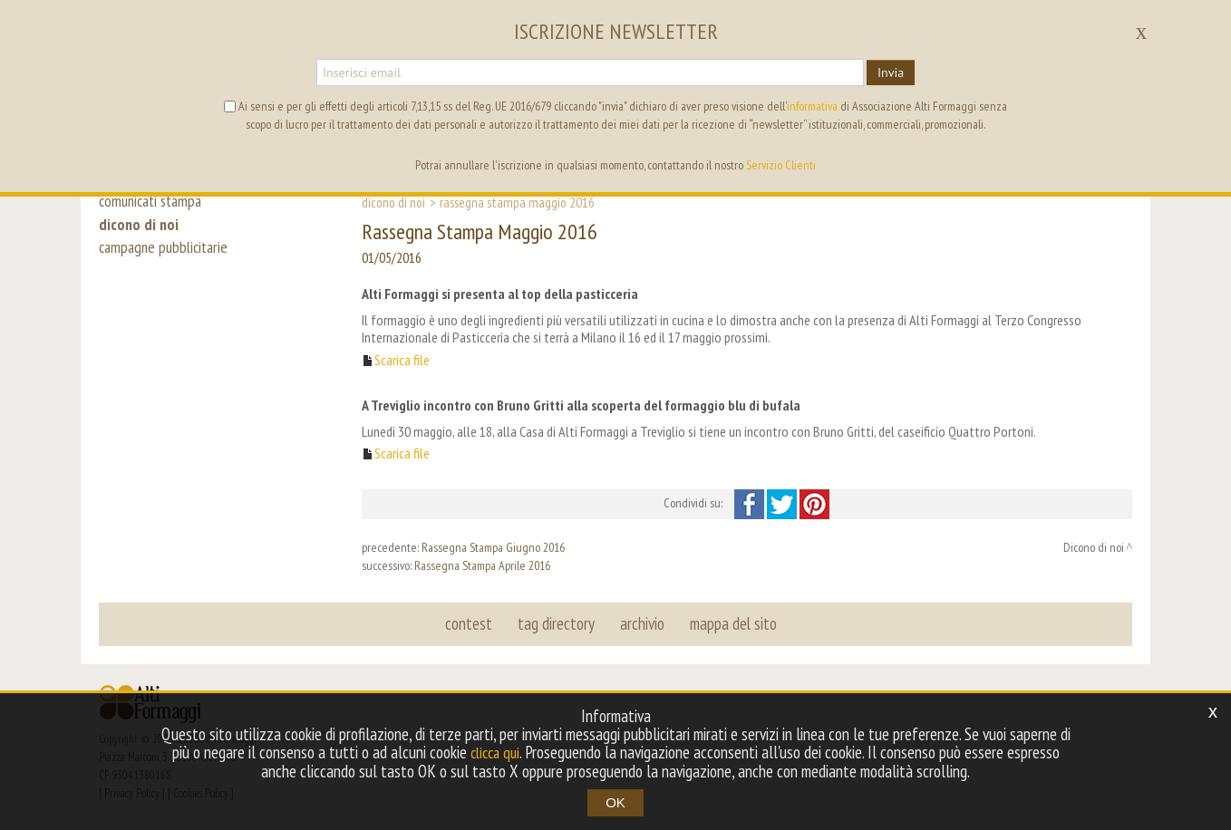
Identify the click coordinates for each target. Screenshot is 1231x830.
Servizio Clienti (781, 165)
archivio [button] (641, 623)
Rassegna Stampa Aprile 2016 (482, 565)
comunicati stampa (154, 201)
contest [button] (471, 623)
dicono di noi (139, 228)
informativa (812, 106)
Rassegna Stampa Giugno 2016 (493, 547)
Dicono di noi (393, 202)
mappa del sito (730, 623)
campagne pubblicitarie (167, 255)
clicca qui (495, 753)
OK (615, 802)
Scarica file (402, 360)
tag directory (557, 623)
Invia (890, 72)
